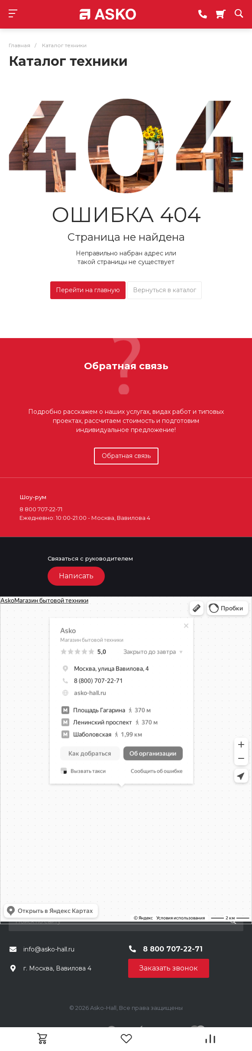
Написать (76, 576)
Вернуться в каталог (164, 290)
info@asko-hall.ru (48, 949)
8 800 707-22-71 (173, 949)
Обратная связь (126, 456)
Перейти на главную (88, 290)
